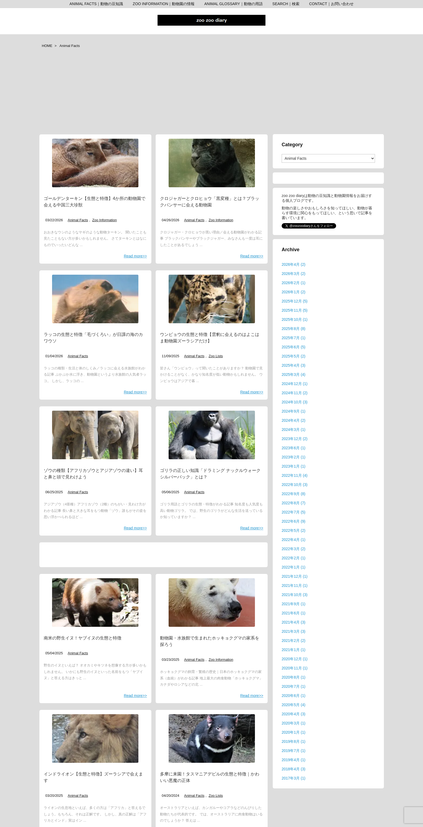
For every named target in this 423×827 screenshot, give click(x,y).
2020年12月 (295, 659)
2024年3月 (293, 429)
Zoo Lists (216, 356)
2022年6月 (293, 521)
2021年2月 (293, 640)
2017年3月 (293, 778)
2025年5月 (293, 356)
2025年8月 (293, 328)
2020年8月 (293, 677)
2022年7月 (293, 512)
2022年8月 (293, 503)
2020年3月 (293, 723)
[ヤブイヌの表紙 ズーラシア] (95, 602)
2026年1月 (293, 292)
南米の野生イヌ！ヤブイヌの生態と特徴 (82, 638)
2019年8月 (293, 741)
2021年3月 (293, 631)
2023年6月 (293, 448)
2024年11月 (295, 393)
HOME (47, 46)
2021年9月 (293, 604)
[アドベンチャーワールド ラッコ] (95, 299)
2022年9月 (293, 494)
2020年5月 (293, 705)
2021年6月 (293, 613)
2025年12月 (295, 301)
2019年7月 (293, 750)
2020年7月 (293, 686)
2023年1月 (293, 466)
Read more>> (135, 256)
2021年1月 (293, 650)
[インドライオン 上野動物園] (95, 738)
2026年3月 (293, 273)
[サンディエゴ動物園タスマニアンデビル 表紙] (211, 738)
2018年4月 (293, 769)
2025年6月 (293, 347)
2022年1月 (293, 567)
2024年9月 (293, 411)
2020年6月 (293, 695)
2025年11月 (295, 310)
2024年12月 (295, 384)
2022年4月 (293, 539)
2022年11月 (295, 475)
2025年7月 (293, 338)
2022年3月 (293, 549)
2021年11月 (295, 585)
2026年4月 (293, 264)
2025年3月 (293, 374)
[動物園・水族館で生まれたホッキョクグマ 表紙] (211, 602)
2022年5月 (293, 530)
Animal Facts (78, 220)
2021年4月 (293, 622)
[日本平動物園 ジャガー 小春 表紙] (211, 163)
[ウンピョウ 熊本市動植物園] (211, 299)
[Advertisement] (211, 93)
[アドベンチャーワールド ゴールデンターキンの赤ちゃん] (95, 163)
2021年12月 (295, 576)
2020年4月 (293, 714)
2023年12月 (295, 439)
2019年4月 (293, 760)
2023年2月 (293, 457)
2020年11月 (295, 668)
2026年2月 (293, 283)
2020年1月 (293, 732)
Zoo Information (104, 220)
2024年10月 (295, 402)
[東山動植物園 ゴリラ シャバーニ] (211, 435)
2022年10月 (295, 484)
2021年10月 (295, 595)
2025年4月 (293, 365)
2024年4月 (293, 420)
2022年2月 (293, 558)
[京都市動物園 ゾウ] (95, 435)
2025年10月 (295, 319)
